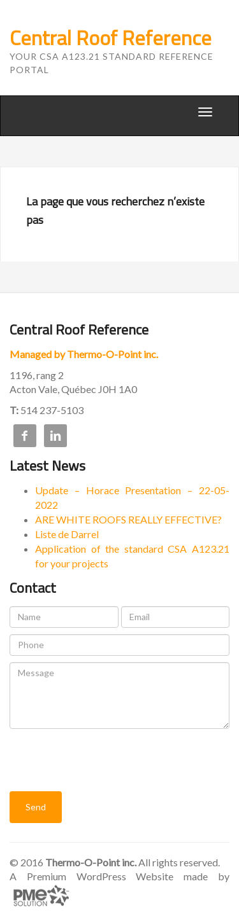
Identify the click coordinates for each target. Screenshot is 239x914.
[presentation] (106, 760)
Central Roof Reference (111, 37)
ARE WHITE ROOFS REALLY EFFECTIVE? (128, 519)
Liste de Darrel (67, 534)
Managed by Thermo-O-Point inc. (84, 354)
